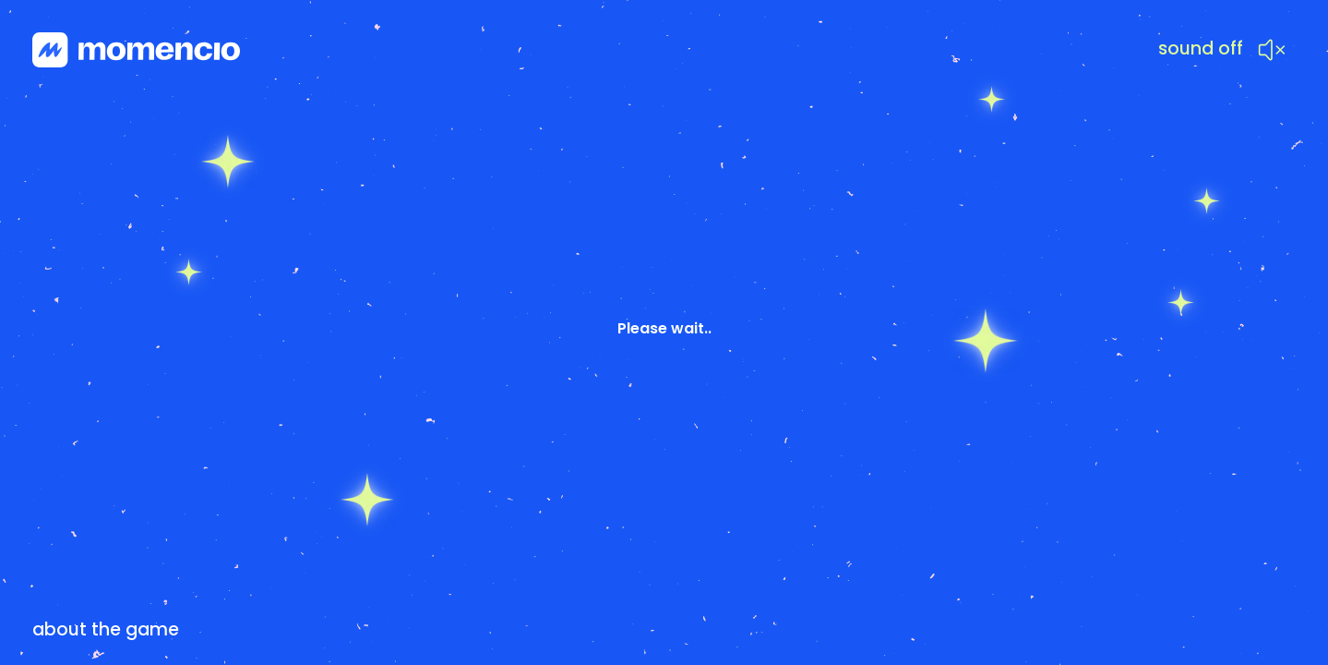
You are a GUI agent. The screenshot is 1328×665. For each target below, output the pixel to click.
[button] (1222, 53)
